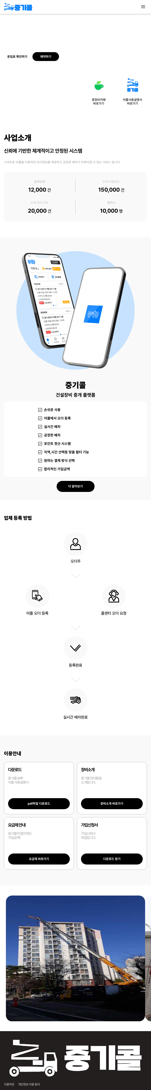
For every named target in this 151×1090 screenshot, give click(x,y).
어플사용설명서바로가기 (132, 90)
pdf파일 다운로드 (39, 803)
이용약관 (9, 1084)
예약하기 (45, 56)
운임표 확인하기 (17, 56)
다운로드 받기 (112, 859)
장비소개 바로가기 (111, 803)
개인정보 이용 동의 (29, 1084)
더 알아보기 (75, 486)
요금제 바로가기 (39, 859)
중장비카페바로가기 (99, 90)
